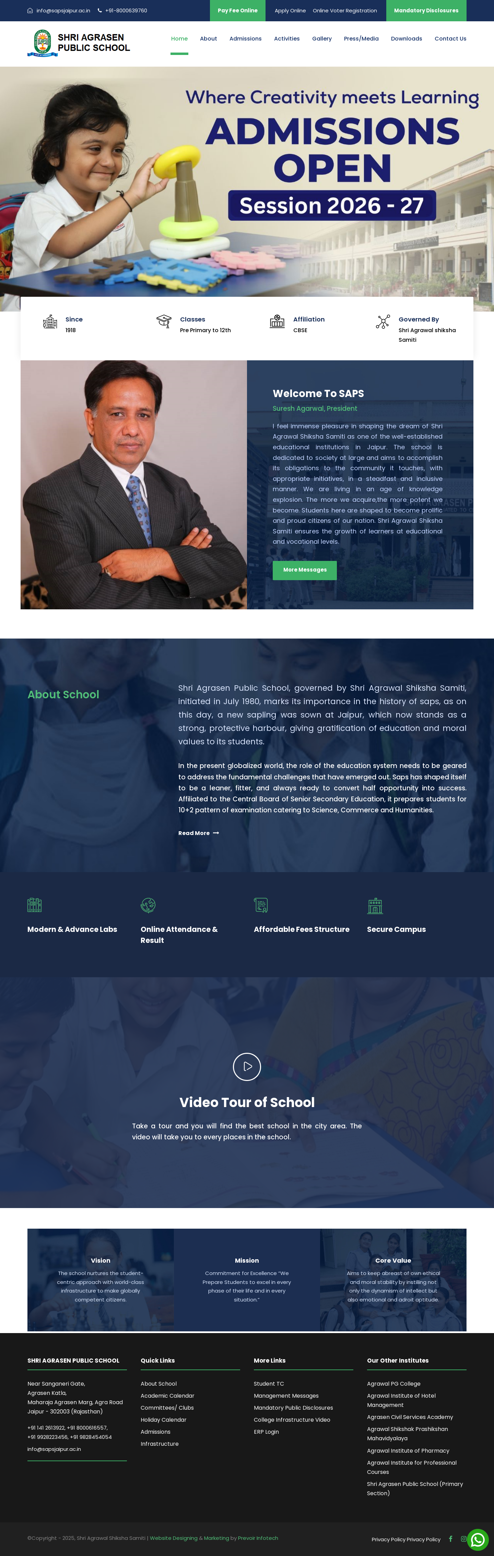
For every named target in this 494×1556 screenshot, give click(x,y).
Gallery (322, 39)
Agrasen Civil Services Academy (410, 1417)
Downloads (406, 39)
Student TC (269, 1384)
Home (179, 39)
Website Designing (174, 1538)
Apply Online (290, 10)
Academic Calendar (168, 1396)
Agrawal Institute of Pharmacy (408, 1451)
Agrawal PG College (394, 1384)
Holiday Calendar (164, 1420)
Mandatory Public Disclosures (293, 1408)
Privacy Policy (388, 1539)
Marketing (216, 1538)
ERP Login (266, 1432)
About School (159, 1384)
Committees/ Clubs (167, 1408)
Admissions (246, 39)
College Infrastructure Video (292, 1420)
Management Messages (286, 1396)
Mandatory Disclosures (426, 10)
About (208, 39)
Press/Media (361, 39)
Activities (287, 39)
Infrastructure (160, 1444)
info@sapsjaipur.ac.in (54, 1449)
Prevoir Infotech (258, 1538)
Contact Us (451, 39)
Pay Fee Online (238, 10)
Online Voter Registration (345, 10)
